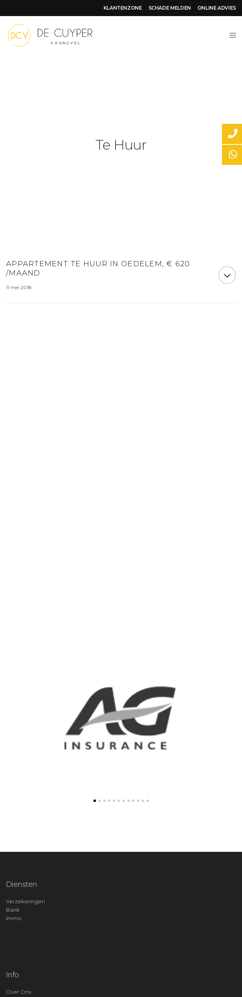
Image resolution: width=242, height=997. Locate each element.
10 (138, 801)
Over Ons (18, 992)
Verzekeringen (25, 901)
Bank (13, 910)
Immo (13, 918)
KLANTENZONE (123, 8)
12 (147, 801)
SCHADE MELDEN (169, 8)
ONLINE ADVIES (216, 8)
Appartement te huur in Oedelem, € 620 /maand (98, 268)
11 (143, 801)
